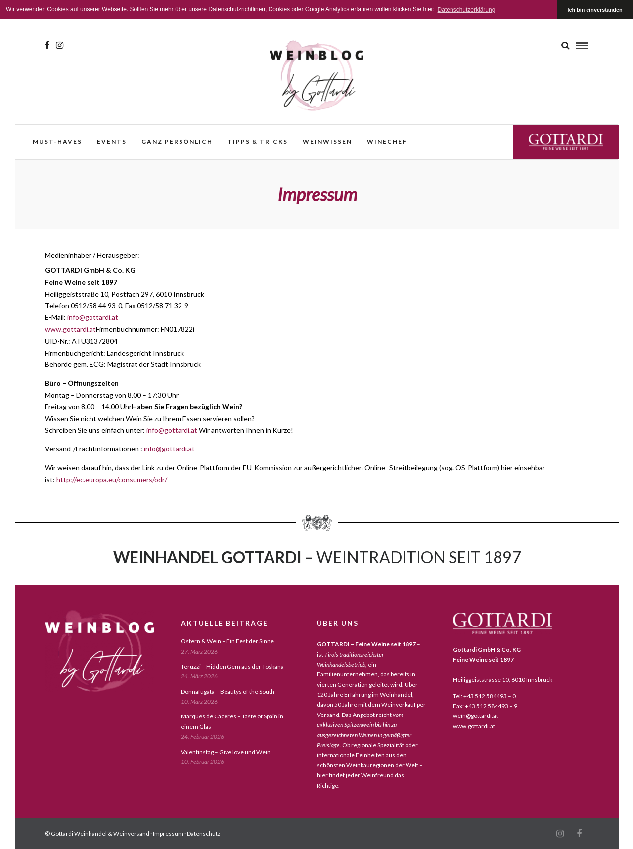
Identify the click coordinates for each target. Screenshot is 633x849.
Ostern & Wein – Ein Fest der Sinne (227, 641)
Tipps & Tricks (257, 141)
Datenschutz (204, 833)
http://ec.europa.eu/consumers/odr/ (111, 479)
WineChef (387, 141)
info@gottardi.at (92, 317)
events (112, 141)
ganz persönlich (177, 141)
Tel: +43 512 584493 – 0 (484, 696)
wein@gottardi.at (475, 715)
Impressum (168, 833)
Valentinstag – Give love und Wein (226, 752)
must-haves (57, 141)
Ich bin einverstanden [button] (595, 10)
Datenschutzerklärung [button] (467, 9)
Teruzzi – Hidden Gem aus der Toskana (232, 666)
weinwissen (327, 141)
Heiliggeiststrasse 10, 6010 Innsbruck (502, 679)
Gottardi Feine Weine (565, 141)
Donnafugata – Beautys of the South (227, 691)
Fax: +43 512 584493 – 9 (485, 706)
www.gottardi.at (70, 329)
